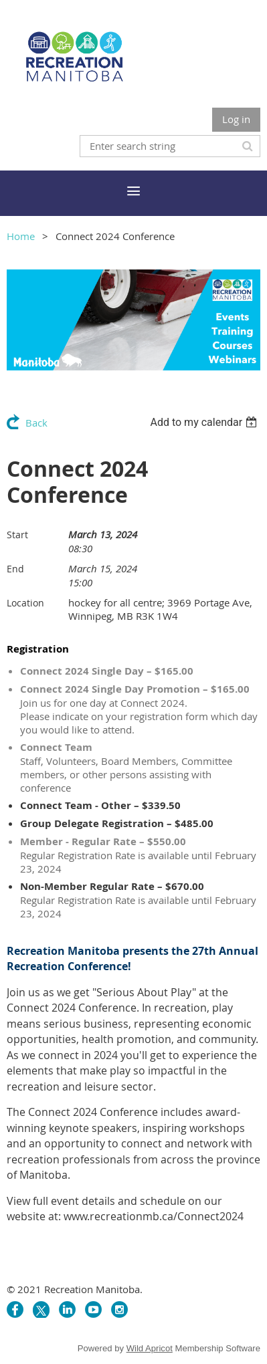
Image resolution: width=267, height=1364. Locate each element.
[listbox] (205, 422)
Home (21, 236)
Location (25, 602)
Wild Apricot (149, 1348)
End (15, 568)
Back (36, 422)
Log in (236, 119)
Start (17, 534)
